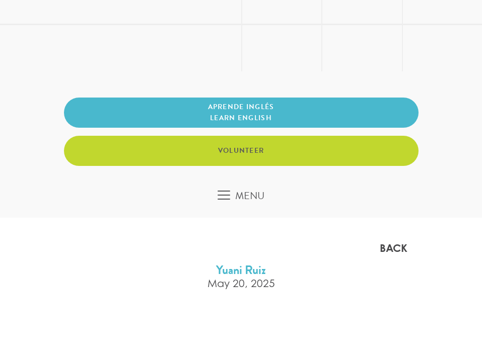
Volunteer (241, 150)
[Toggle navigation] (241, 196)
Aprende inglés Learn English (241, 112)
